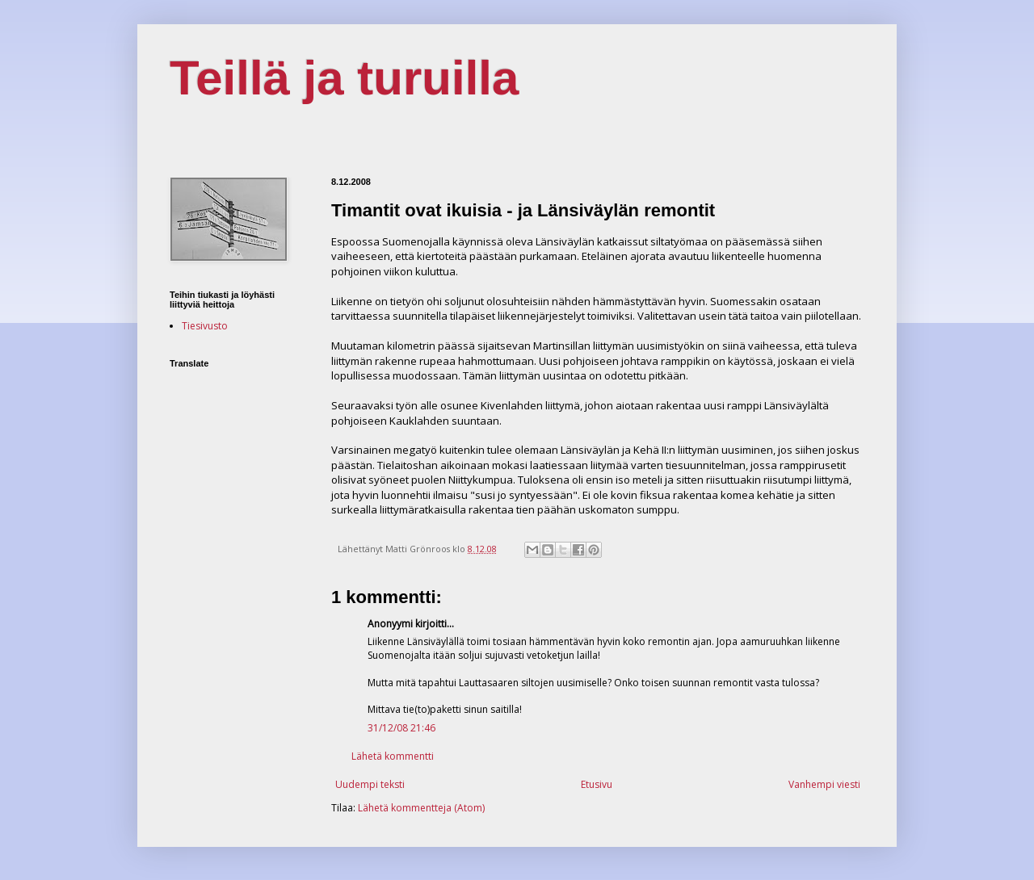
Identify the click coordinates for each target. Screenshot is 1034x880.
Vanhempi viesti (824, 784)
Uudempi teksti (370, 784)
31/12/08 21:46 (401, 728)
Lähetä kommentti (392, 756)
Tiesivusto (205, 326)
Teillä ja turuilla (344, 78)
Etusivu (596, 784)
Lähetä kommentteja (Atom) (421, 808)
